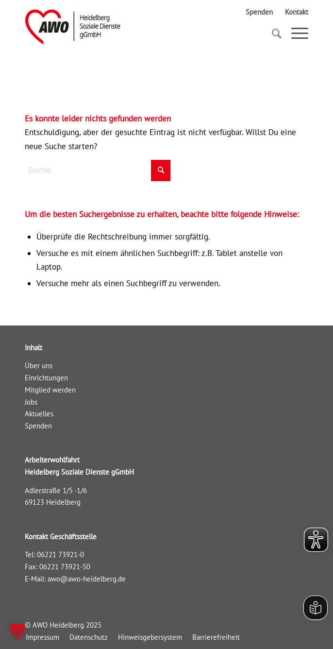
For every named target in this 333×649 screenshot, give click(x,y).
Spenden (259, 12)
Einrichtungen (46, 377)
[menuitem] (42, 637)
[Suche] (272, 33)
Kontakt (296, 12)
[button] (17, 631)
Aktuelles (39, 413)
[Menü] (295, 33)
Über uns (38, 365)
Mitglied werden (50, 389)
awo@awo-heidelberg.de (87, 578)
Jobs (31, 402)
